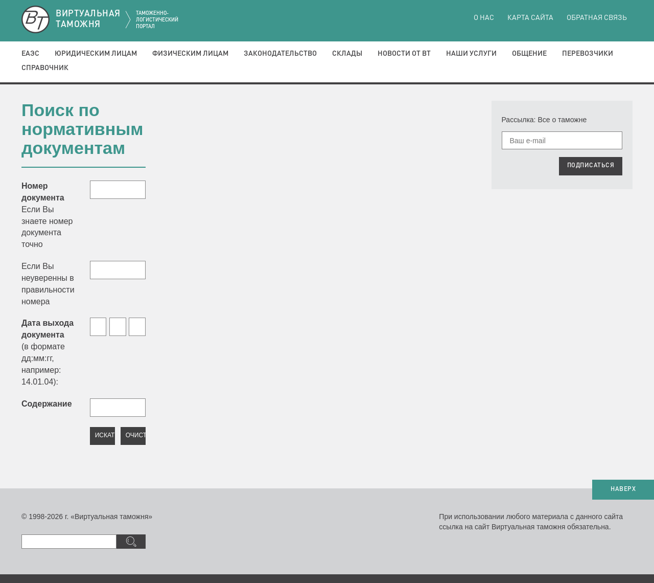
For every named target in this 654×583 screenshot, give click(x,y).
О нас (484, 17)
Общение (529, 53)
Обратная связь (597, 17)
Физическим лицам (190, 53)
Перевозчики (587, 53)
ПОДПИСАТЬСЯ (591, 166)
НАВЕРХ (623, 489)
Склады (347, 53)
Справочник (44, 68)
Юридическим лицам (96, 53)
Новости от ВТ (404, 53)
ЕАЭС (30, 53)
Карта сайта (530, 17)
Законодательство (280, 53)
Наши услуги (471, 53)
